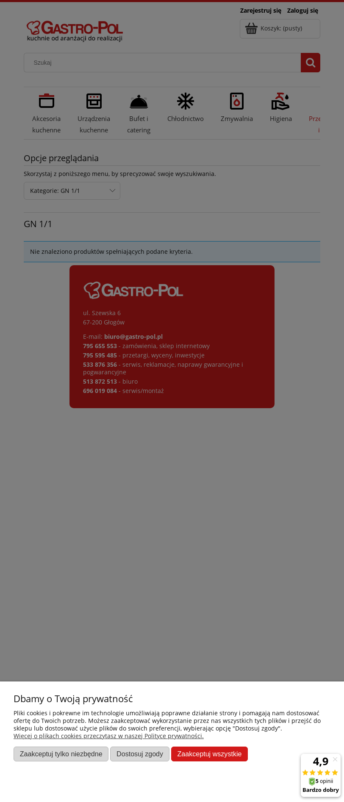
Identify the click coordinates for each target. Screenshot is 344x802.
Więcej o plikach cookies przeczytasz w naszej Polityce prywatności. (109, 736)
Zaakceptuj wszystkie (209, 754)
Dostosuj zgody (140, 754)
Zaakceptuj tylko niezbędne (61, 754)
